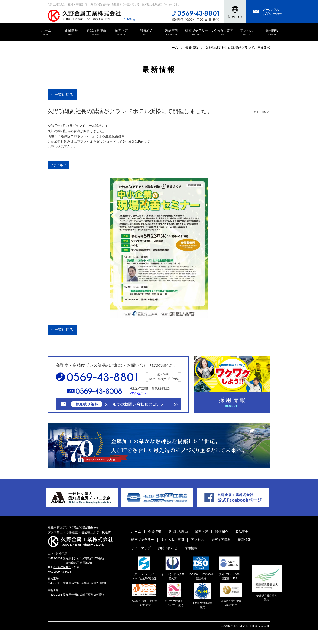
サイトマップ (141, 548)
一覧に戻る (64, 95)
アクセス (246, 32)
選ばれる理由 (96, 32)
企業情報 (71, 32)
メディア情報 (221, 539)
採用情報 (271, 32)
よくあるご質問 (221, 32)
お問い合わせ (167, 548)
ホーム (46, 32)
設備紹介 (146, 32)
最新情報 (191, 47)
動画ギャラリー (196, 32)
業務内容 (121, 32)
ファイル (56, 165)
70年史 (131, 19)
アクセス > (138, 393)
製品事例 (171, 32)
